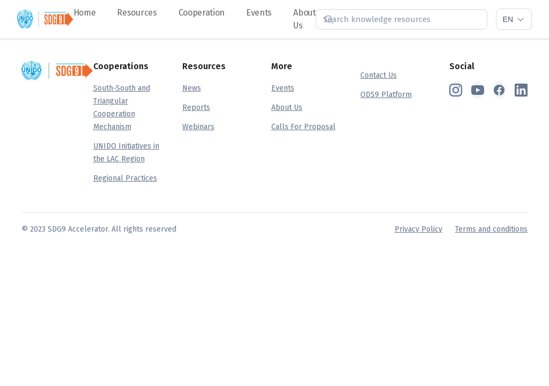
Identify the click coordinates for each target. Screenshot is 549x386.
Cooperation (202, 13)
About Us (286, 107)
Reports (196, 107)
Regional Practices (125, 178)
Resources (137, 13)
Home (84, 13)
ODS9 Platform (386, 94)
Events (259, 13)
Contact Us (378, 75)
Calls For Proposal (303, 126)
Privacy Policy (418, 229)
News (191, 88)
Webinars (198, 126)
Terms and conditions (491, 229)
